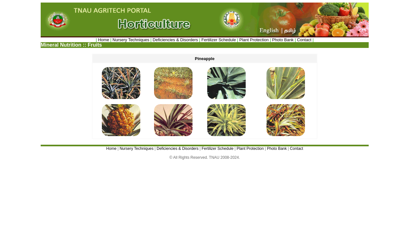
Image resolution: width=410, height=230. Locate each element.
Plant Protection (254, 39)
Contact (304, 39)
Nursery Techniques (130, 39)
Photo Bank (282, 39)
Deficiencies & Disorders (176, 39)
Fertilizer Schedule (218, 39)
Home (103, 39)
